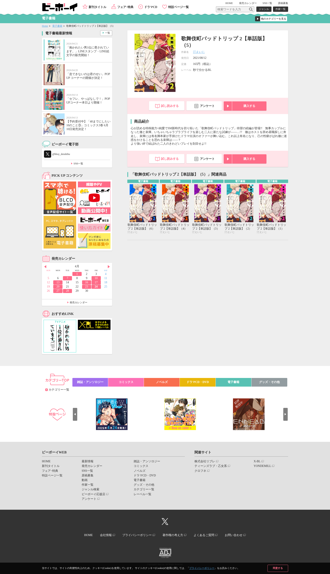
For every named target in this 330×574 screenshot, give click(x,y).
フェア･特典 (125, 7)
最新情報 (87, 461)
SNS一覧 (267, 3)
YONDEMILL (262, 466)
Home (45, 25)
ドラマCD (150, 7)
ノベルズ (162, 382)
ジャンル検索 (90, 489)
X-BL (257, 461)
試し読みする (170, 106)
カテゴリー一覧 (59, 389)
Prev (45, 266)
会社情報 (105, 535)
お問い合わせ (234, 535)
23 (86, 286)
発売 (248, 3)
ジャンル (264, 9)
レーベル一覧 (142, 494)
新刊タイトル (97, 7)
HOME (229, 3)
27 (57, 290)
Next (109, 266)
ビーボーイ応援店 (93, 494)
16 (86, 282)
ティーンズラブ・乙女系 (210, 466)
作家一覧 (280, 9)
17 (96, 282)
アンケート (207, 106)
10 (96, 278)
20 (57, 286)
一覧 (107, 32)
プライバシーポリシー (201, 568)
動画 (85, 480)
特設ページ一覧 (178, 7)
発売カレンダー (78, 302)
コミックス (126, 382)
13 (57, 282)
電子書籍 (57, 25)
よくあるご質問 (204, 535)
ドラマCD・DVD (197, 382)
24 (96, 286)
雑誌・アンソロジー (90, 382)
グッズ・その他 (269, 382)
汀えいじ (199, 52)
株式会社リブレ (204, 461)
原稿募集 (283, 3)
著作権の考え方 (172, 535)
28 (67, 290)
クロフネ (200, 470)
